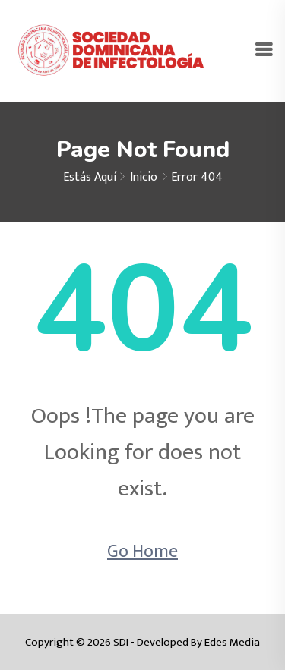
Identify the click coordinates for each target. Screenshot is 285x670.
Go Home (142, 551)
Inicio (143, 177)
